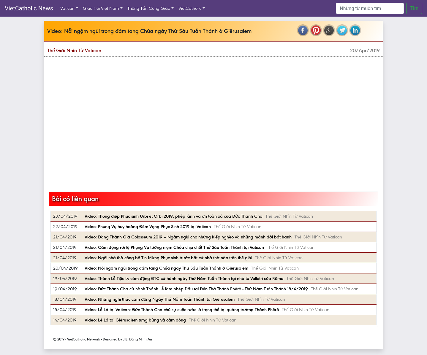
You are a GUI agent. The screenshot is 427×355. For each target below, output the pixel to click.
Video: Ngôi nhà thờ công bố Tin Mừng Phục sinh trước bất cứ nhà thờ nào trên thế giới (168, 257)
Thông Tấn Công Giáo (148, 8)
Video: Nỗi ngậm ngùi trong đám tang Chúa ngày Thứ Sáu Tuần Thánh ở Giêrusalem (166, 268)
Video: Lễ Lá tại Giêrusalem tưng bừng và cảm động (135, 320)
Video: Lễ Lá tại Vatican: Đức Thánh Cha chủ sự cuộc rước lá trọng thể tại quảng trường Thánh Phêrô (182, 309)
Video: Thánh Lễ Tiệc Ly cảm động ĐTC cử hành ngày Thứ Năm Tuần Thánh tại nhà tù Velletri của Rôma (184, 278)
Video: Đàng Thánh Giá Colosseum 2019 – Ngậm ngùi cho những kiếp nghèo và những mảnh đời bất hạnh (188, 237)
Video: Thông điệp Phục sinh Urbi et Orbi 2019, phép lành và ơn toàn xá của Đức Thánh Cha (173, 216)
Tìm (414, 8)
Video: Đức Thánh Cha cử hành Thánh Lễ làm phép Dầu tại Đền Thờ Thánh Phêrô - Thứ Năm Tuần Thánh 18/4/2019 (196, 289)
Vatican (67, 8)
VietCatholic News (29, 8)
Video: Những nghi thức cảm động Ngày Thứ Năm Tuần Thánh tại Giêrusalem (160, 299)
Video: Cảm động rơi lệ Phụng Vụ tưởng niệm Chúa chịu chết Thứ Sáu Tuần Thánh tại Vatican (174, 247)
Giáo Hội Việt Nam (101, 8)
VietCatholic (189, 8)
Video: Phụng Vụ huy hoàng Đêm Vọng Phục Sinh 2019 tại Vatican (148, 226)
